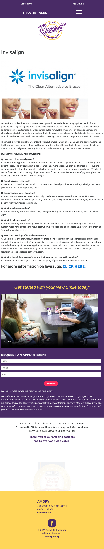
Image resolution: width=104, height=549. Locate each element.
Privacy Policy (52, 536)
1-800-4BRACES (34, 13)
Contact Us (26, 3)
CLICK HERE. (74, 266)
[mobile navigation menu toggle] (79, 14)
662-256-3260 (44, 512)
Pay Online (78, 3)
